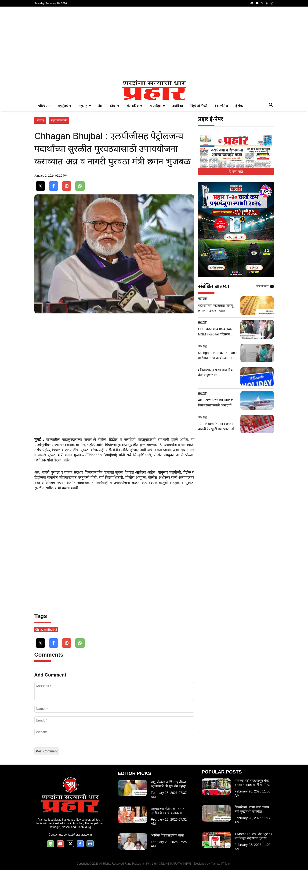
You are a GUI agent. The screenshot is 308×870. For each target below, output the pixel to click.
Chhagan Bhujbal (46, 629)
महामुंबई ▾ (64, 106)
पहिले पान (44, 106)
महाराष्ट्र (40, 120)
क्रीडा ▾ (114, 106)
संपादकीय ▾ (134, 106)
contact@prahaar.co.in (78, 834)
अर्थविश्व (177, 106)
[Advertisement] (154, 43)
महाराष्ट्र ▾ (85, 106)
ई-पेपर (239, 106)
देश (100, 106)
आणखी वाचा (265, 286)
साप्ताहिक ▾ (157, 106)
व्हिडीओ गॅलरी (198, 106)
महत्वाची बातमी (59, 120)
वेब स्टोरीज (221, 106)
